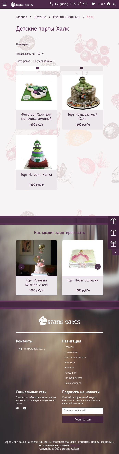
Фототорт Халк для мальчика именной (36, 117)
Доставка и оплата (75, 357)
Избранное (71, 373)
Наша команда (73, 383)
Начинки (69, 367)
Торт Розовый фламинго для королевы (36, 283)
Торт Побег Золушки (82, 280)
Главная (69, 347)
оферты (75, 445)
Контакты (70, 362)
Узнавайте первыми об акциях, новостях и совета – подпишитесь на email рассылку (81, 400)
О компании (71, 352)
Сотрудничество (73, 378)
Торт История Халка (36, 175)
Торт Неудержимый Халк (83, 117)
